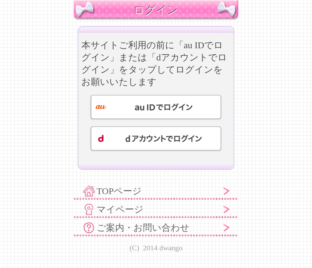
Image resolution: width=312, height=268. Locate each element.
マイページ (120, 209)
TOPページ (119, 191)
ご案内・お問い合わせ (143, 228)
